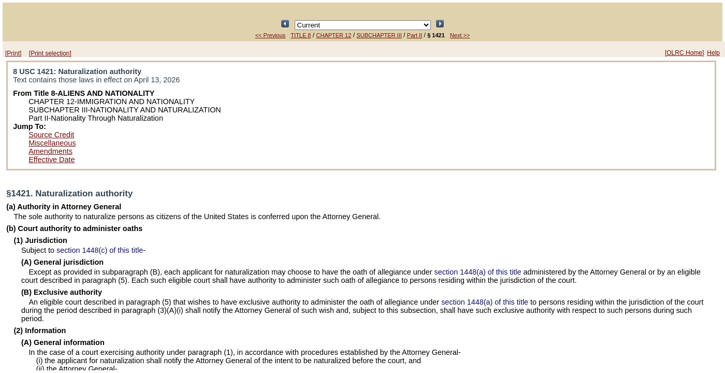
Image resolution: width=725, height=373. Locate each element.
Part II (414, 35)
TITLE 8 (301, 35)
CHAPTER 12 (334, 35)
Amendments (50, 151)
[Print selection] (50, 53)
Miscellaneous (52, 143)
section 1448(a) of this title (477, 272)
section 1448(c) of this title (99, 250)
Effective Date (51, 159)
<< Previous (270, 35)
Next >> (460, 35)
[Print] (13, 53)
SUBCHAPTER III (378, 35)
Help (713, 52)
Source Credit (51, 135)
